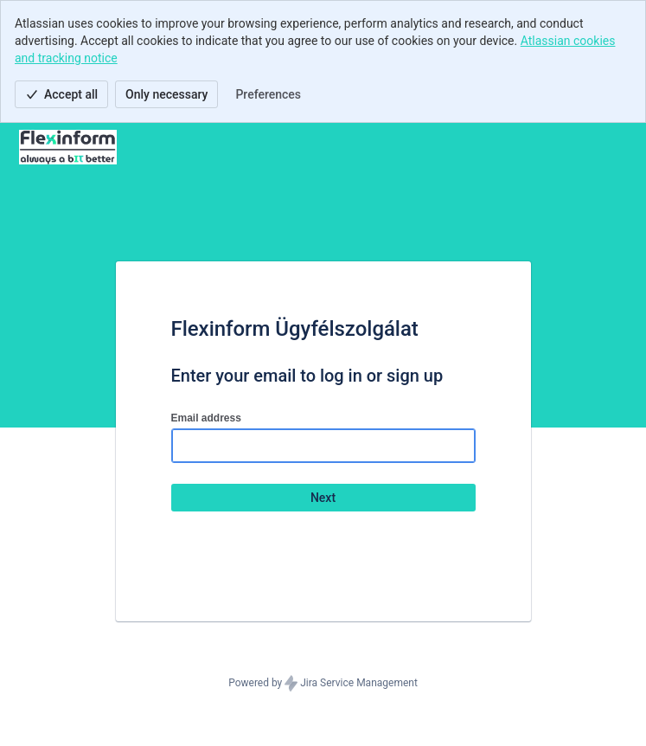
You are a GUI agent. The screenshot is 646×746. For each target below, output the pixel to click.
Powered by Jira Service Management (323, 683)
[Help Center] (68, 147)
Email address (206, 418)
